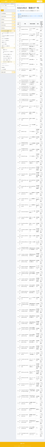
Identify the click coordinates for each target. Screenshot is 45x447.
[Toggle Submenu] (13, 13)
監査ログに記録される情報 (35, 15)
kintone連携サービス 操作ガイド (9, 1)
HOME (22, 443)
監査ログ (18, 10)
